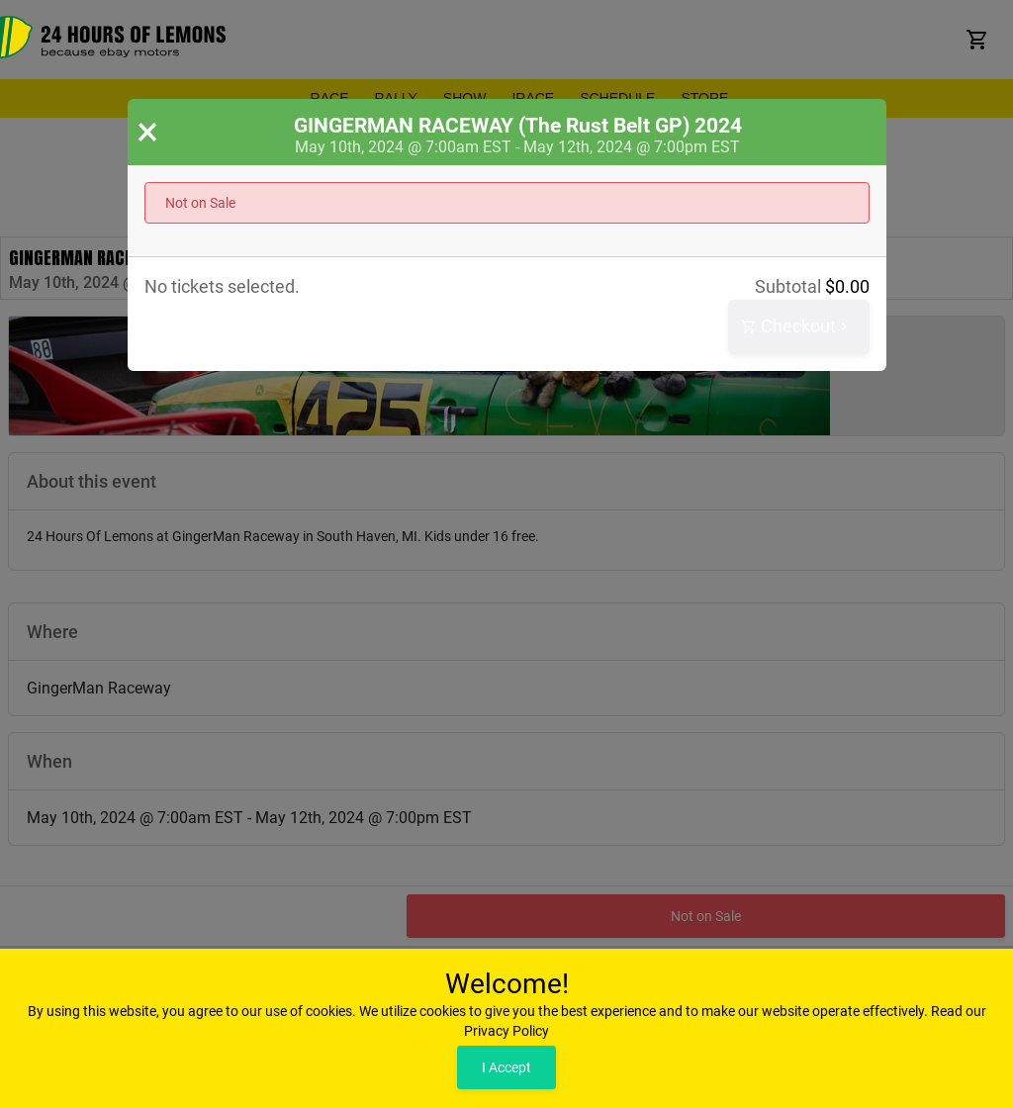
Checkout (796, 327)
